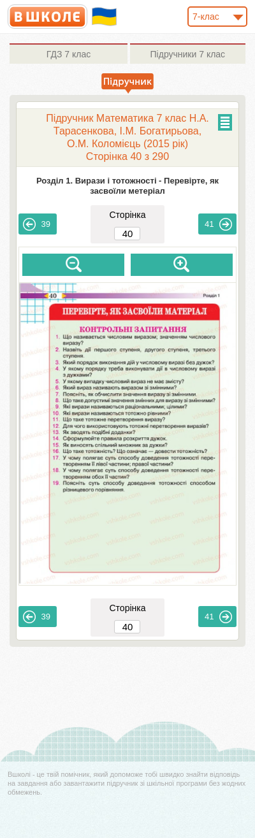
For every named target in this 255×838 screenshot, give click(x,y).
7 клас (69, 54)
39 (36, 224)
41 (218, 224)
